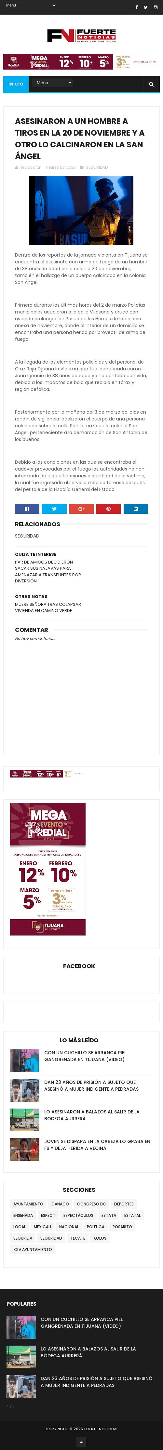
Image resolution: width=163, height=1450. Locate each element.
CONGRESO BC (91, 1204)
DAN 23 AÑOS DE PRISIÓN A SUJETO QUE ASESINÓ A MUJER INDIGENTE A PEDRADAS (91, 1085)
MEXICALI (42, 1227)
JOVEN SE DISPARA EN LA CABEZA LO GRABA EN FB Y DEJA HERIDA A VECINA (97, 1144)
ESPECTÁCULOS (78, 1215)
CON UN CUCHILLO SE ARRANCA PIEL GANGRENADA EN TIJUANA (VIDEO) (85, 1056)
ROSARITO (122, 1227)
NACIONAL (69, 1227)
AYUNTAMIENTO (28, 1204)
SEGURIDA (22, 1238)
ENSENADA (23, 1215)
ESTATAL (132, 1215)
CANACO (60, 1204)
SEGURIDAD (97, 167)
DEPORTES (124, 1204)
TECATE (77, 1238)
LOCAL (19, 1227)
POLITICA (95, 1227)
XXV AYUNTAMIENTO (32, 1249)
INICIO (15, 84)
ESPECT (48, 1215)
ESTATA (109, 1215)
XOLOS (99, 1238)
